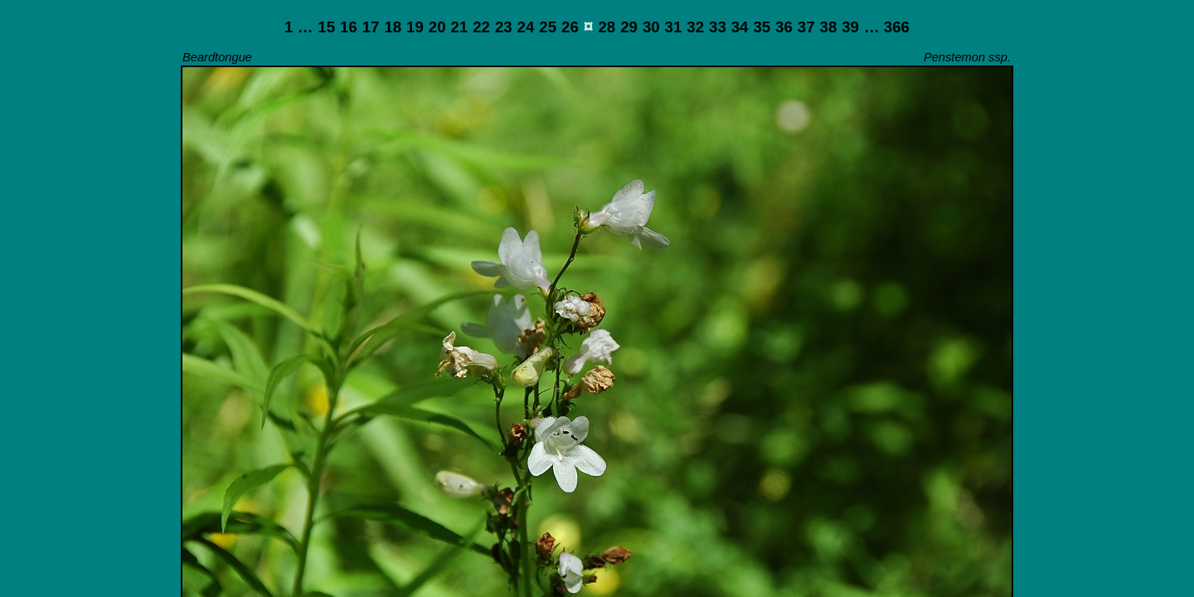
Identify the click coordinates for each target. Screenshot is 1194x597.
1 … (298, 27)
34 (740, 27)
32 (695, 27)
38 (828, 27)
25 (547, 27)
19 (415, 27)
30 (651, 27)
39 (850, 27)
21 (459, 27)
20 (437, 27)
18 (392, 27)
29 (629, 27)
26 (570, 27)
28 (606, 27)
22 (481, 27)
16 (348, 27)
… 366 (887, 27)
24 (526, 27)
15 (326, 27)
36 (784, 27)
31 (673, 27)
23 (503, 27)
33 (717, 27)
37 (806, 27)
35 (761, 27)
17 (371, 27)
